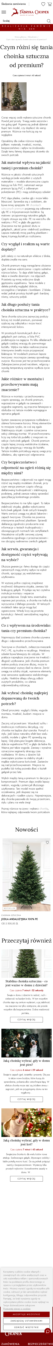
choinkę (44, 809)
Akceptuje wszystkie (26, 1314)
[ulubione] (43, 4)
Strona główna (20, 37)
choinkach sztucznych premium (21, 206)
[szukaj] (48, 21)
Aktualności (32, 37)
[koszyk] (50, 4)
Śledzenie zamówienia (13, 4)
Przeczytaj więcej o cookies (16, 1308)
